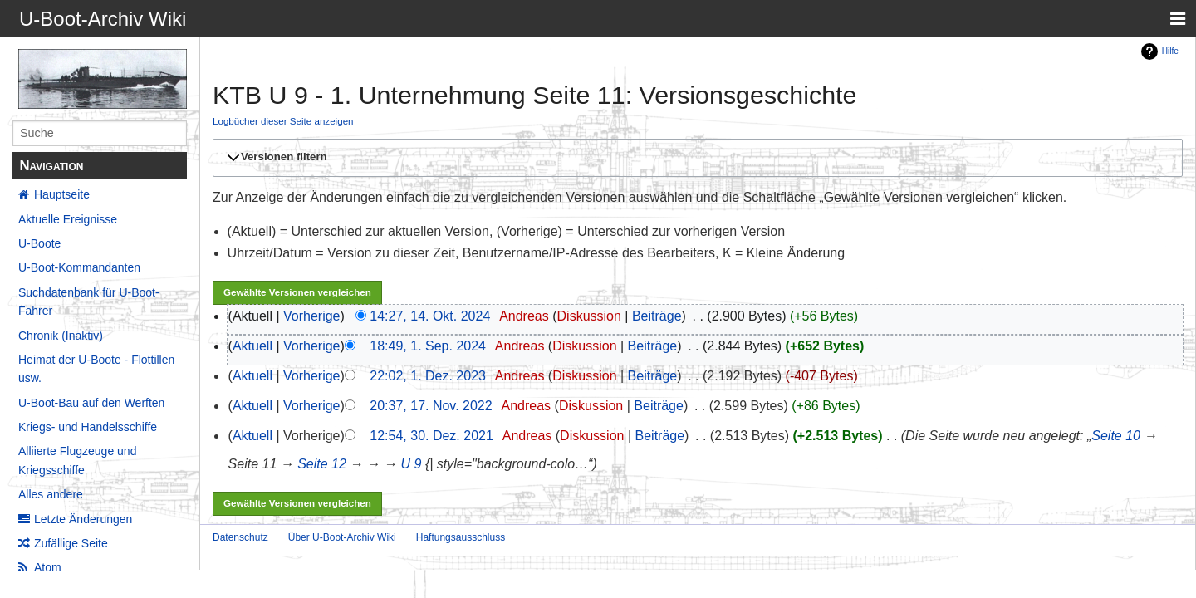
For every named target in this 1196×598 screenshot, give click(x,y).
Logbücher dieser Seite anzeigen (283, 120)
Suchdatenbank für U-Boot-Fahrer (88, 301)
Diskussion (589, 316)
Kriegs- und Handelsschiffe (87, 427)
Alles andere (50, 494)
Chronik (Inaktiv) (60, 335)
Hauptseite (62, 194)
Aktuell (252, 346)
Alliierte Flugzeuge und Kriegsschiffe (77, 460)
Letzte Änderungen (83, 519)
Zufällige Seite (71, 543)
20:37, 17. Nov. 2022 (431, 406)
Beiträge (657, 316)
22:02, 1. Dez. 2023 (428, 376)
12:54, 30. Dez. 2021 (431, 436)
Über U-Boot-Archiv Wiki (342, 537)
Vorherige (312, 316)
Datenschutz (240, 537)
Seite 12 (321, 464)
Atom (47, 567)
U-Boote (39, 243)
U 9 (411, 464)
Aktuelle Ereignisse (67, 219)
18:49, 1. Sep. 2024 (428, 346)
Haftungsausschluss (460, 537)
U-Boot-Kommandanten (79, 267)
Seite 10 (1115, 436)
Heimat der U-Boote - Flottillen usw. (96, 369)
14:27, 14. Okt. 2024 (430, 316)
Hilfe (1170, 51)
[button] (695, 158)
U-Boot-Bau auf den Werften (91, 402)
